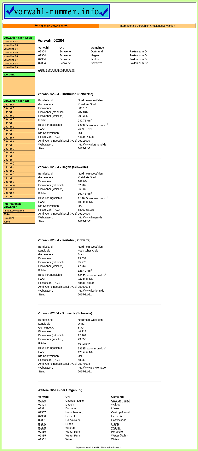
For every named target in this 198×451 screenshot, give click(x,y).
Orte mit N (9, 152)
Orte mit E (9, 119)
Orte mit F (9, 123)
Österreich (9, 218)
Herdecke (117, 416)
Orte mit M (9, 148)
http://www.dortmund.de (92, 144)
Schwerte (96, 63)
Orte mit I (8, 134)
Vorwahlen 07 (11, 60)
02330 (42, 416)
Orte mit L (9, 145)
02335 (42, 431)
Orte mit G (9, 126)
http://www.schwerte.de (92, 367)
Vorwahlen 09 (11, 67)
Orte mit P (9, 159)
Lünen (115, 408)
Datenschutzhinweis (111, 447)
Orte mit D (9, 115)
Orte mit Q (9, 163)
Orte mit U (9, 178)
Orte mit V (9, 182)
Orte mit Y (9, 193)
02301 (42, 420)
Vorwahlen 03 (11, 45)
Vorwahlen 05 (11, 52)
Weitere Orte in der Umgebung (56, 69)
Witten (115, 439)
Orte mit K (9, 141)
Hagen (95, 55)
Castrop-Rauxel (120, 400)
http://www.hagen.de (90, 217)
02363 (42, 404)
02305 (42, 400)
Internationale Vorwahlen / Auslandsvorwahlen (147, 25)
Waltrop (115, 404)
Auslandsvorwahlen (14, 210)
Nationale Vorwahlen (51, 25)
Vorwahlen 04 (11, 49)
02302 (42, 439)
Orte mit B (9, 108)
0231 (41, 408)
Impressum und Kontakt (87, 447)
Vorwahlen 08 (11, 63)
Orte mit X (9, 189)
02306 (42, 423)
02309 (42, 427)
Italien (7, 221)
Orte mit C (9, 112)
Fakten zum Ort (139, 51)
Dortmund (97, 51)
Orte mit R (9, 167)
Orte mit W (9, 185)
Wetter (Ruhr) (119, 435)
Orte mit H (9, 130)
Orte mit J (9, 137)
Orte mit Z (9, 196)
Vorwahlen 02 (11, 41)
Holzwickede (118, 420)
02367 (42, 412)
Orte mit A (9, 104)
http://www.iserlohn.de (91, 290)
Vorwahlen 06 (11, 56)
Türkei (7, 214)
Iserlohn (96, 59)
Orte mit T (9, 174)
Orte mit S (9, 170)
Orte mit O (9, 156)
